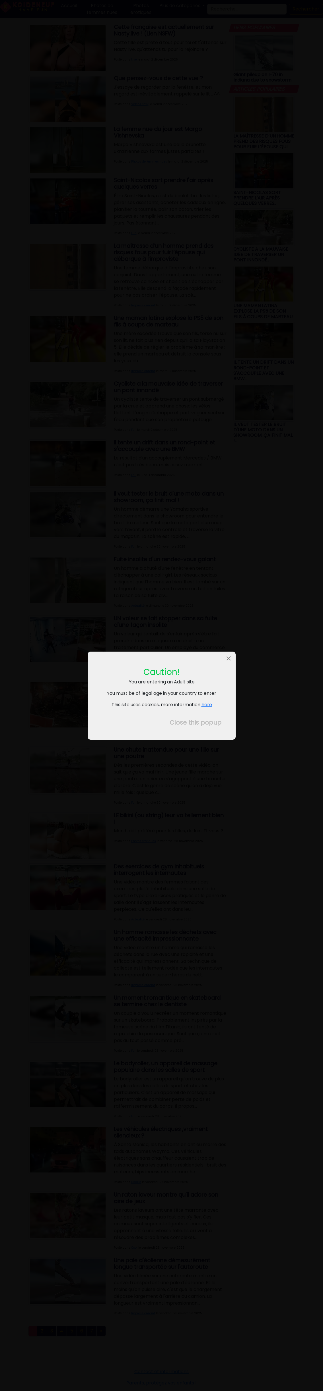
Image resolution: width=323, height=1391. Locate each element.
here (206, 704)
